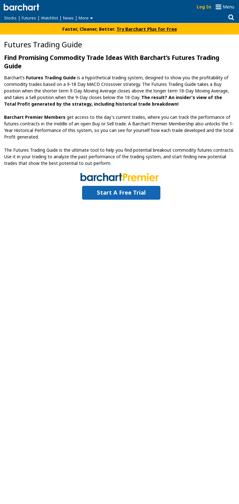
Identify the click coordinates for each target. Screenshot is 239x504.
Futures (29, 18)
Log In (204, 7)
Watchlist (49, 18)
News (68, 18)
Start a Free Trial (121, 192)
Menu (228, 7)
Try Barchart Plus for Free (147, 29)
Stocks (10, 18)
